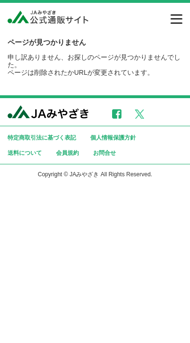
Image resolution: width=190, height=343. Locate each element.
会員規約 (67, 153)
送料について (25, 153)
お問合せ (104, 153)
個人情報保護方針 (113, 137)
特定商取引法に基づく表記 (42, 137)
